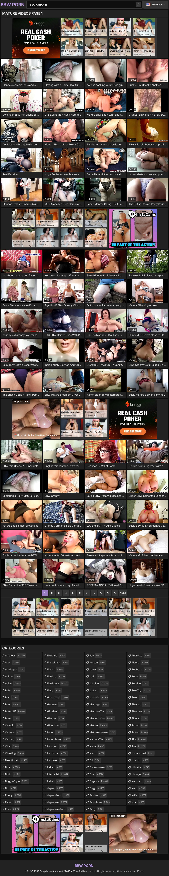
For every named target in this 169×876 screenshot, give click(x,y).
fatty (54, 690)
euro (12, 809)
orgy (97, 788)
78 (115, 593)
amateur (15, 655)
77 (108, 593)
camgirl (14, 725)
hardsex (56, 760)
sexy (139, 697)
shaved (141, 704)
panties (98, 795)
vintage (141, 774)
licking (98, 690)
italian (55, 781)
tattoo (140, 732)
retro (139, 676)
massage (99, 704)
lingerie (99, 697)
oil (95, 760)
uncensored (143, 753)
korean (98, 662)
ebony (13, 795)
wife (139, 795)
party (97, 809)
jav (96, 655)
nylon (97, 753)
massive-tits (101, 711)
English (157, 4)
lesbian (99, 683)
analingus (15, 669)
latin (97, 676)
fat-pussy (58, 683)
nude (97, 746)
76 (101, 593)
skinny (140, 718)
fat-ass (56, 676)
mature (99, 725)
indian (55, 767)
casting (14, 739)
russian (140, 683)
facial (55, 669)
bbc (12, 697)
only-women (101, 767)
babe (13, 690)
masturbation (102, 718)
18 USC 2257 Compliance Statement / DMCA (49, 871)
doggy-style (17, 781)
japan (55, 788)
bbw (13, 704)
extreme (56, 655)
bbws (12, 718)
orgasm (99, 781)
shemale (141, 711)
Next (123, 593)
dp (11, 788)
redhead (142, 669)
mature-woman (103, 732)
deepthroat (16, 760)
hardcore (57, 753)
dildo (13, 774)
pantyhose (100, 802)
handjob (57, 746)
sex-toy (141, 690)
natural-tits (101, 739)
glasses (56, 718)
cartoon (14, 732)
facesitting (58, 662)
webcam (141, 781)
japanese (57, 802)
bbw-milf (15, 711)
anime (13, 676)
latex (97, 669)
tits (139, 739)
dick (12, 767)
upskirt (140, 760)
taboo (140, 725)
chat (12, 746)
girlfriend (57, 711)
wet (139, 788)
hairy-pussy (59, 739)
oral (97, 774)
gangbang (58, 697)
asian (13, 683)
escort (13, 802)
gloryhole (57, 725)
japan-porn (58, 795)
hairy (55, 732)
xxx (138, 802)
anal (12, 662)
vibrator (141, 767)
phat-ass (141, 655)
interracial (58, 774)
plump (140, 662)
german (56, 704)
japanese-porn (60, 809)
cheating (14, 753)
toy (139, 746)
